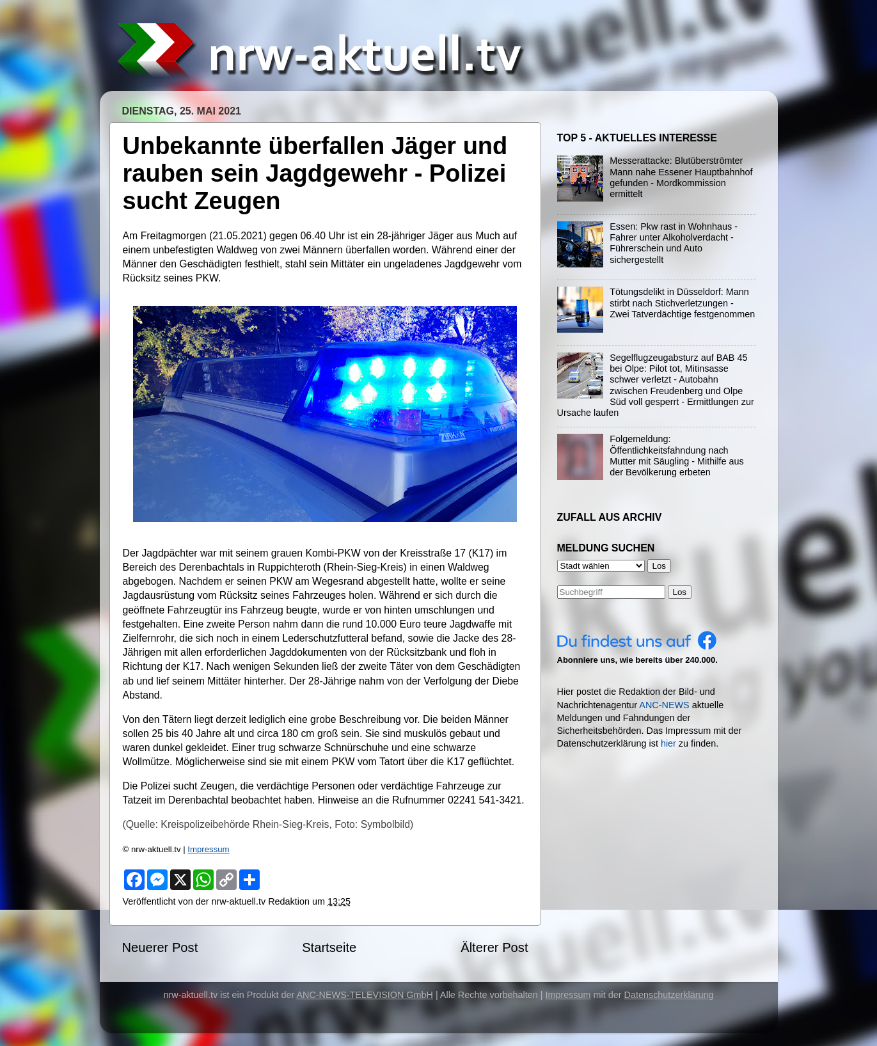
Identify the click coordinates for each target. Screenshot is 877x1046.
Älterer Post (494, 947)
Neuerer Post (160, 947)
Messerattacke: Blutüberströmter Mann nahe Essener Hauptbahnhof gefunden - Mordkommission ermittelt (681, 177)
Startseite (329, 947)
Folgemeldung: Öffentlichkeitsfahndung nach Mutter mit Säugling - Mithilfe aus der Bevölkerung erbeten (677, 455)
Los (680, 592)
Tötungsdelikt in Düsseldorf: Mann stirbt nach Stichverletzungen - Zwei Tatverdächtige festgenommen (682, 303)
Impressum (208, 849)
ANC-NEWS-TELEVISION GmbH (364, 995)
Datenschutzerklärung (669, 995)
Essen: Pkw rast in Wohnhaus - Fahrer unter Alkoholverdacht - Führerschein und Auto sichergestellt (674, 243)
